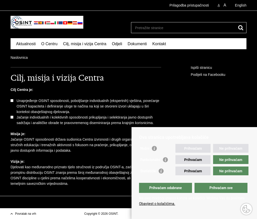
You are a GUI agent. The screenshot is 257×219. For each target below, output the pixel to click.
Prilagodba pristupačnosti (189, 5)
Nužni (144, 148)
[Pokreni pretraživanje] (240, 28)
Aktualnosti (26, 44)
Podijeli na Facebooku (204, 75)
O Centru (49, 44)
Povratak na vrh (25, 213)
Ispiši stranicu (198, 68)
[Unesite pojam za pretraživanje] (183, 28)
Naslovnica (19, 58)
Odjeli (117, 44)
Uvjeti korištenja (130, 213)
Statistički (148, 171)
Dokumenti (137, 44)
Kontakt (159, 44)
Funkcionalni (150, 160)
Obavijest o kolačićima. (157, 204)
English (240, 5)
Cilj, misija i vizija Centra (84, 44)
